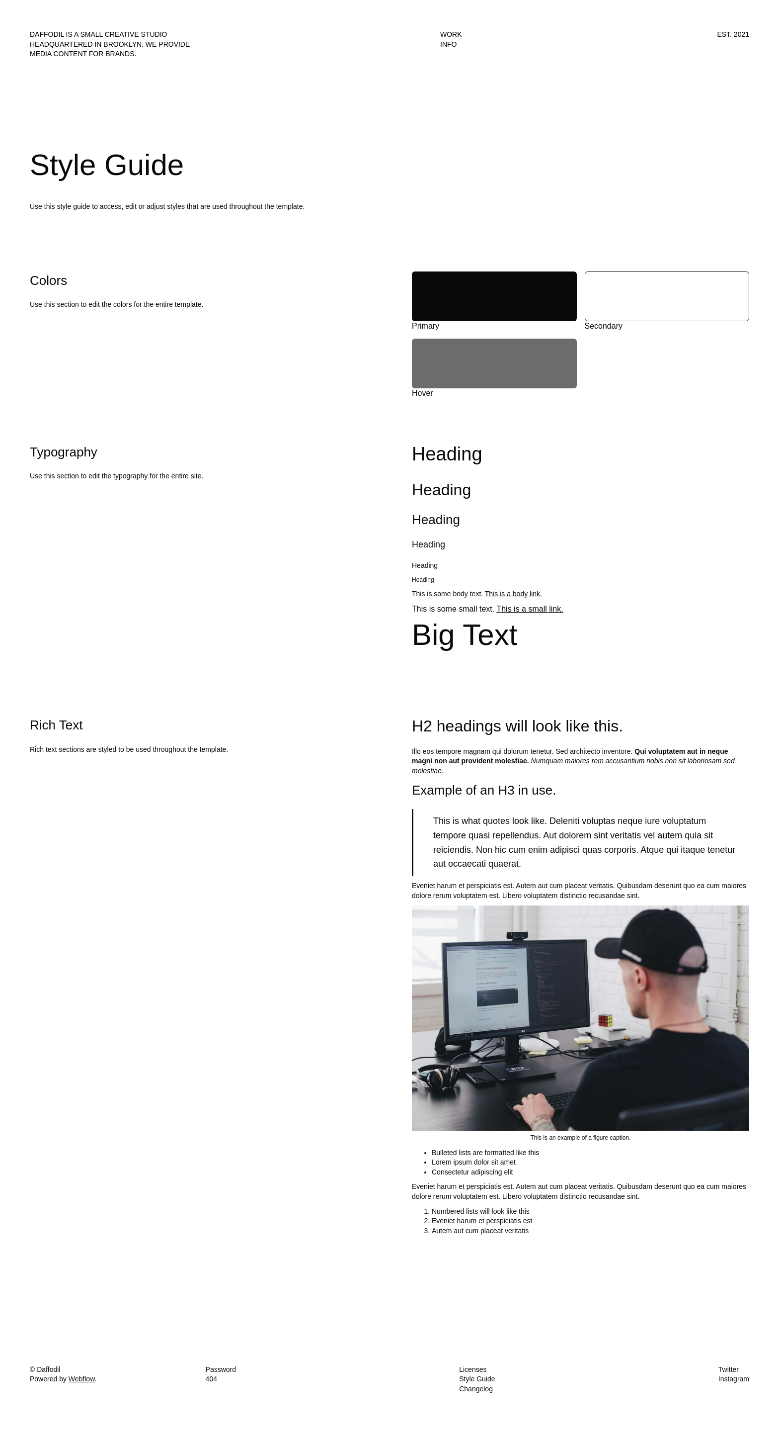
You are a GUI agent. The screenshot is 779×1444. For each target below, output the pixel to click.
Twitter (728, 1369)
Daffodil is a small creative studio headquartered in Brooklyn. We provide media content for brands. (110, 44)
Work (451, 34)
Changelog (476, 1389)
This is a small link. (529, 609)
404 (211, 1379)
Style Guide (477, 1379)
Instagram (733, 1379)
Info (448, 44)
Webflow (82, 1379)
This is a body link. (513, 594)
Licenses (472, 1369)
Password (221, 1369)
